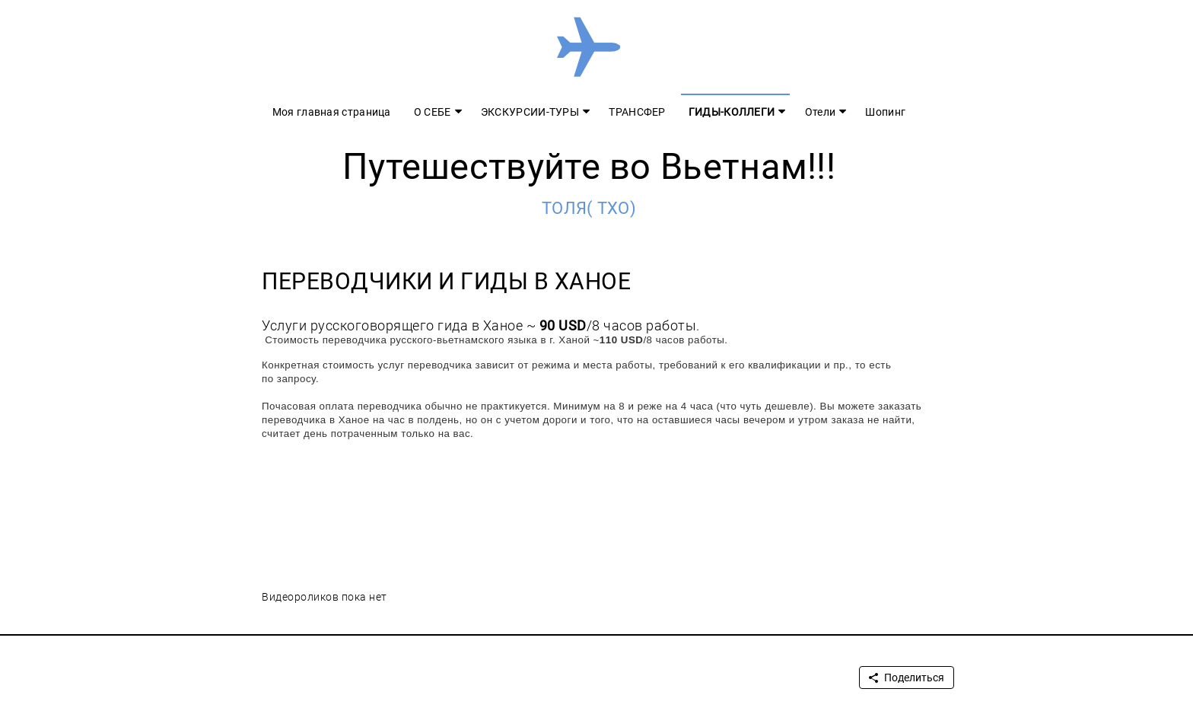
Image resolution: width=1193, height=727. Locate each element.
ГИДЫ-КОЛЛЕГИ (732, 112)
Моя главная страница (331, 112)
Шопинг (885, 112)
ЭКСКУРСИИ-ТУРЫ (530, 112)
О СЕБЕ (432, 112)
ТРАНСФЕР (637, 112)
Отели (820, 112)
